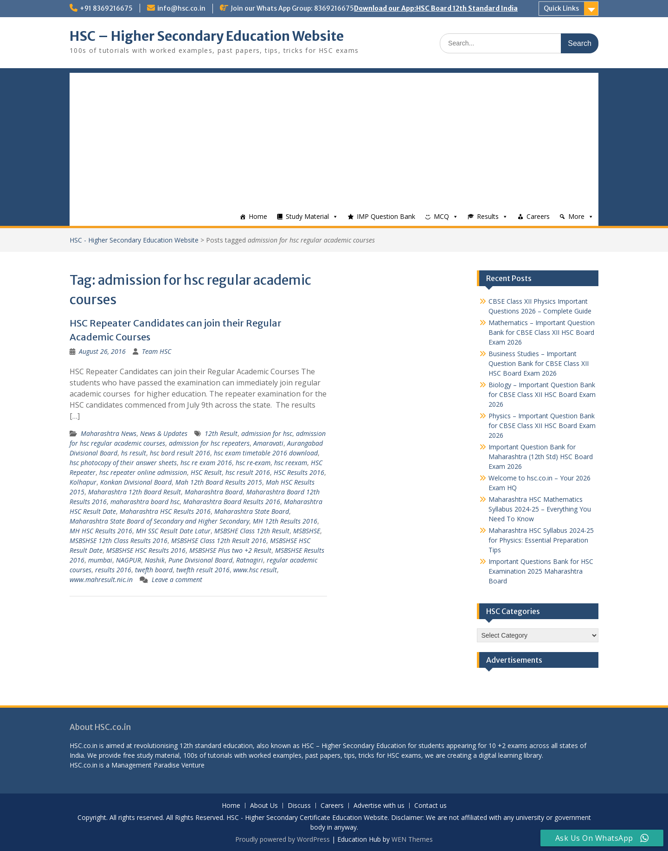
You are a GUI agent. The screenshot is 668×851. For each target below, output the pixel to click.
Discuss (299, 806)
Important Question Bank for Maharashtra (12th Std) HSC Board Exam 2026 (540, 456)
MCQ (441, 216)
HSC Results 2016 (299, 472)
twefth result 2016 (203, 569)
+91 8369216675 (106, 8)
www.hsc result (255, 569)
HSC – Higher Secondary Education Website (207, 36)
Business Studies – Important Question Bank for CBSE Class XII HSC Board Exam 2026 (538, 363)
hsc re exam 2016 (206, 462)
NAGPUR (128, 560)
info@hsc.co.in (181, 8)
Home (258, 216)
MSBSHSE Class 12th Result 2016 (218, 540)
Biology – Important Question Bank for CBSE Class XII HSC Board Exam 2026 (542, 394)
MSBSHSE (306, 530)
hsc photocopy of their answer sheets (123, 462)
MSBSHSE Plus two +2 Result (230, 550)
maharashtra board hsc (145, 501)
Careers (538, 216)
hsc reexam (290, 462)
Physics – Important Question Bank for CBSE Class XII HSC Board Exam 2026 (542, 425)
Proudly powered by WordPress (282, 839)
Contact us (430, 806)
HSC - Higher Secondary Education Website (134, 240)
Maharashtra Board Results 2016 (231, 501)
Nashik (155, 560)
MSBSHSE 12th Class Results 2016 (118, 540)
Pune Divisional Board (200, 560)
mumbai (100, 560)
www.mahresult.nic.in (101, 579)
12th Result (221, 433)
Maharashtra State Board (251, 511)
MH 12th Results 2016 (285, 521)
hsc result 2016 (247, 472)
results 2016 (113, 569)
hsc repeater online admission (143, 472)
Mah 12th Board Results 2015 (218, 482)
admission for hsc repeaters (209, 443)
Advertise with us (379, 806)
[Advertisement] (334, 138)
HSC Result (206, 472)
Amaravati (268, 443)
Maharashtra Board (214, 491)
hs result (133, 452)
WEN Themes (412, 839)
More (576, 216)
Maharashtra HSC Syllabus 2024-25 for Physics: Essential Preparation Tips (541, 540)
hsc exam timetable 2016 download (266, 452)
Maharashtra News (108, 433)
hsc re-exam (253, 462)
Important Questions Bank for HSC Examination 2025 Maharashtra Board (540, 571)
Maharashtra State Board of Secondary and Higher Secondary (159, 521)
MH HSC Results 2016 (101, 530)
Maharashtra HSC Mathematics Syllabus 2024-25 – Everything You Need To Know (539, 509)
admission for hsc (266, 433)
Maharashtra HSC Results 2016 (165, 511)
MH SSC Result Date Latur (173, 530)
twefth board (154, 569)
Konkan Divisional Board (136, 482)
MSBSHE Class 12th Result (251, 530)
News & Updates (163, 433)
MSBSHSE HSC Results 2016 (146, 550)
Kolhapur (83, 482)
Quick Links (561, 8)
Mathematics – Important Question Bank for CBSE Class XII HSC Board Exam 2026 (541, 332)
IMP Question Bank (386, 216)
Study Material (307, 216)
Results (488, 216)
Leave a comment (177, 579)
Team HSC (156, 351)
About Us (264, 806)
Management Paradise (145, 765)
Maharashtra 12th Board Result (134, 491)
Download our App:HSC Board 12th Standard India (436, 8)
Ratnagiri (249, 560)
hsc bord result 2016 (180, 452)
